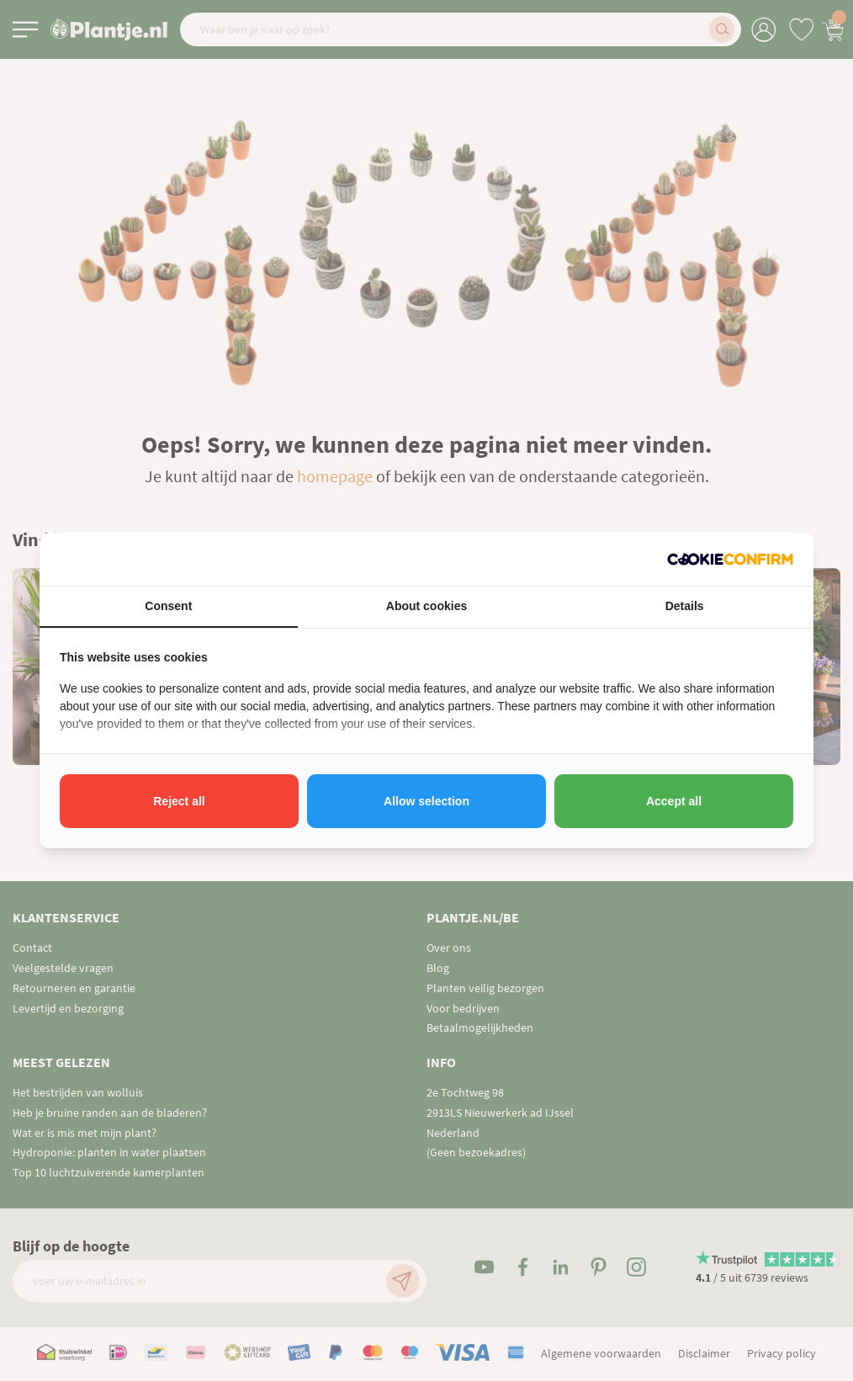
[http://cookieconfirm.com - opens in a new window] (730, 559)
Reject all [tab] (178, 801)
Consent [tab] (168, 606)
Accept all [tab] (674, 801)
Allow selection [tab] (426, 801)
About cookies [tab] (426, 606)
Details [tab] (684, 606)
